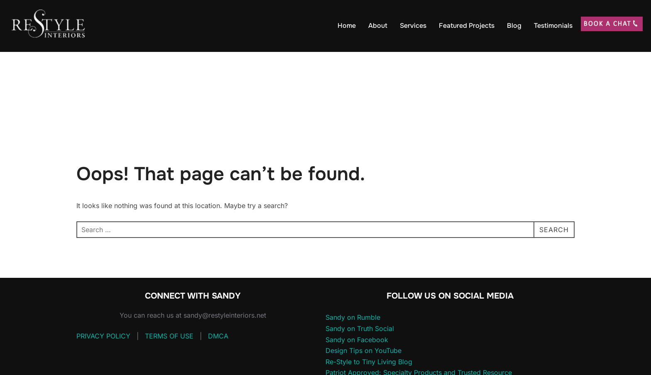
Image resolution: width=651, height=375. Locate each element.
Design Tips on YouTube (363, 350)
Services (413, 25)
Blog (514, 25)
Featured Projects (466, 25)
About (377, 25)
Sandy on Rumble (353, 317)
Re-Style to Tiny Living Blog (369, 362)
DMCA (218, 336)
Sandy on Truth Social (360, 328)
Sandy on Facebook (357, 340)
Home (347, 25)
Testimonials (553, 25)
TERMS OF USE (169, 336)
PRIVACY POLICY (103, 336)
